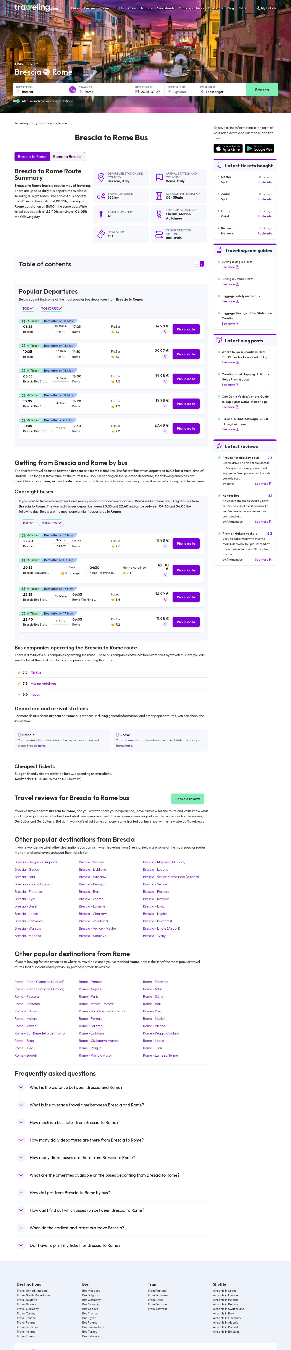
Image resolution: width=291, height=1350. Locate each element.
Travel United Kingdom (32, 1291)
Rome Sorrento (27, 1004)
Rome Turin (152, 1048)
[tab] (111, 329)
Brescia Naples (155, 913)
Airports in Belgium (226, 1332)
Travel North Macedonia (33, 1295)
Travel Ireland (26, 1332)
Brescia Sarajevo (93, 936)
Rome (170, 181)
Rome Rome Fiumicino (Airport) (39, 989)
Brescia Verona (91, 862)
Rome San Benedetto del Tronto (40, 1033)
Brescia (114, 181)
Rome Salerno (91, 1026)
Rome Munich (154, 1018)
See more (230, 267)
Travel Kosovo (27, 1336)
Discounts (215, 8)
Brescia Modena (28, 936)
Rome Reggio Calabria (161, 1033)
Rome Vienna (154, 1026)
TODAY (28, 308)
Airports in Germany (227, 1318)
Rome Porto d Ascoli (95, 1055)
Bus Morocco (91, 1291)
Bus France (90, 1313)
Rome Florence (155, 981)
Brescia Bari (25, 877)
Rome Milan (153, 989)
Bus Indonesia (91, 1336)
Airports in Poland (225, 1327)
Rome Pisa (152, 1011)
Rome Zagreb (26, 1055)
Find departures (191, 8)
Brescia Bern (89, 891)
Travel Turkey (26, 1313)
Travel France (26, 1318)
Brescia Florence (28, 891)
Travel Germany (28, 1309)
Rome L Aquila (26, 1011)
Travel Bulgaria (27, 1300)
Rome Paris (88, 996)
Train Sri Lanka (158, 1295)
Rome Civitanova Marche (99, 1040)
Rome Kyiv (24, 1048)
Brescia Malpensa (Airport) (164, 862)
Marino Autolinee (43, 683)
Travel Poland (26, 1322)
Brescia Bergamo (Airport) (36, 862)
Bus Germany (91, 1300)
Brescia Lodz (154, 906)
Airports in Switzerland (228, 1309)
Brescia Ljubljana (92, 869)
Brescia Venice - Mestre (97, 928)
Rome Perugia (90, 1018)
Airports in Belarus (226, 1304)
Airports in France (225, 1295)
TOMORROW (51, 308)
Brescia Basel (26, 906)
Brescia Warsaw (28, 928)
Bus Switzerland (93, 1327)
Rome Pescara (27, 996)
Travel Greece (26, 1304)
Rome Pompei (90, 981)
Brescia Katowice (29, 921)
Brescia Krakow (156, 899)
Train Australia (158, 1309)
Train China (155, 1300)
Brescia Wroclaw (92, 877)
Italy (125, 181)
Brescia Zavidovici (93, 921)
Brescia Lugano (155, 869)
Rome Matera (26, 1018)
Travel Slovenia (27, 1327)
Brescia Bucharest (157, 921)
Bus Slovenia (91, 1304)
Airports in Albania (225, 1322)
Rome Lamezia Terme (160, 1055)
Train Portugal (157, 1291)
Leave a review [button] (187, 799)
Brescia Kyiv (25, 899)
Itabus (35, 694)
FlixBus (36, 672)
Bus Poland (89, 1322)
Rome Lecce (153, 1040)
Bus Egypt (89, 1318)
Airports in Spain (224, 1291)
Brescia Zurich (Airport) (33, 884)
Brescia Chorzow (93, 913)
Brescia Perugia (92, 884)
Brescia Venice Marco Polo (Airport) (171, 877)
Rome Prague (90, 1048)
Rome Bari (152, 1004)
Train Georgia (157, 1304)
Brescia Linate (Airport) (161, 928)
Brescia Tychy (154, 936)
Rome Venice (25, 1026)
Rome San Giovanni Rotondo (102, 1011)
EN (242, 8)
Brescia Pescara (156, 891)
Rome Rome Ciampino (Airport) (39, 981)
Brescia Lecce (26, 913)
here (41, 745)
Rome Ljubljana (91, 1033)
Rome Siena (153, 996)
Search (262, 89)
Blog (230, 8)
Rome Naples (90, 989)
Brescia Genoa (27, 869)
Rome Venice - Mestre (96, 1004)
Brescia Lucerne (92, 906)
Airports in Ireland (225, 1300)
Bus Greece (90, 1309)
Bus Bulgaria (90, 1295)
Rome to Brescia (67, 156)
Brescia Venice (155, 884)
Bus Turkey (89, 1332)
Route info (265, 182)
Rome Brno (24, 1040)
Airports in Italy (223, 1313)
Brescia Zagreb (91, 899)
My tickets (265, 8)
